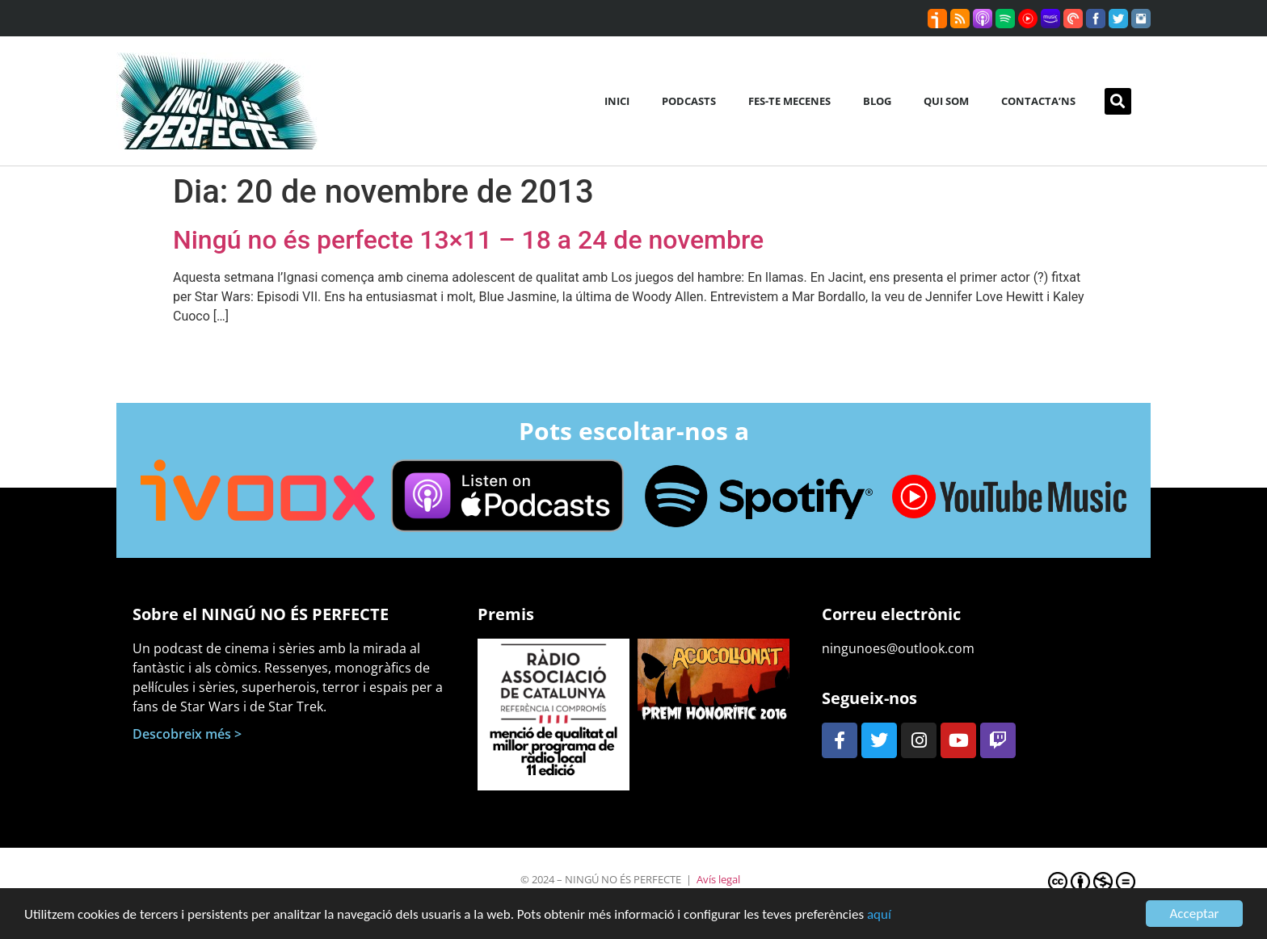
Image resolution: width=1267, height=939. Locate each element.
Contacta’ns (1038, 101)
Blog (877, 101)
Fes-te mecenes (789, 101)
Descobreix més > (187, 734)
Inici (616, 101)
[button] (1118, 101)
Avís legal (718, 879)
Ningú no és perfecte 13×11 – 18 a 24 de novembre (468, 239)
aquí (879, 916)
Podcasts (689, 101)
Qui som (946, 101)
